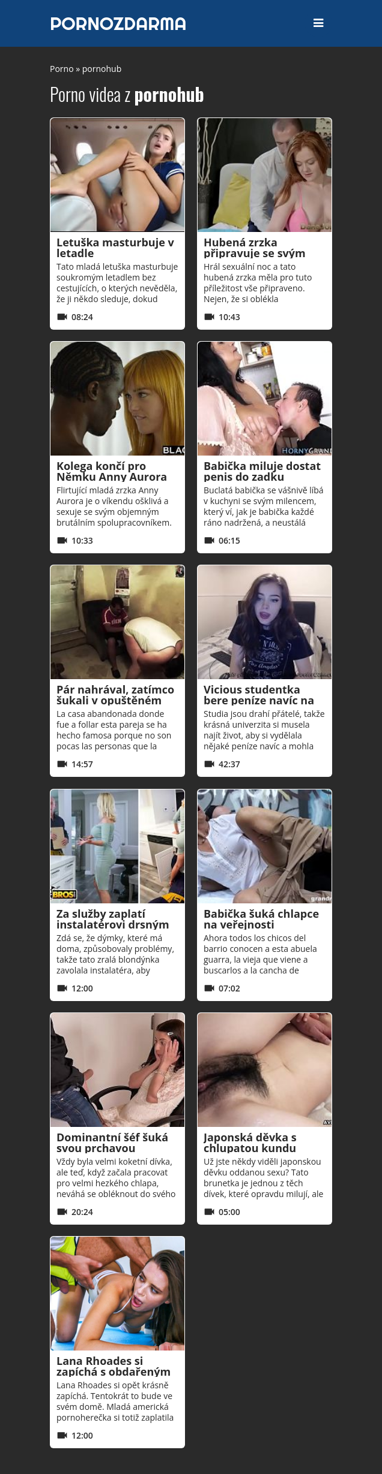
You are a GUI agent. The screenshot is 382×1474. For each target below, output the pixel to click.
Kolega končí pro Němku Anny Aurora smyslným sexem (111, 477)
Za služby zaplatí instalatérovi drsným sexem (112, 924)
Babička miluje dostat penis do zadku (262, 471)
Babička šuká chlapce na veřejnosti (261, 919)
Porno (62, 68)
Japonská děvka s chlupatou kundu (250, 1142)
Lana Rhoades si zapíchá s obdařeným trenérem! (113, 1371)
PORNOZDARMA (118, 23)
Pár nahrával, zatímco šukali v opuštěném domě (115, 700)
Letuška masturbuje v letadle (115, 247)
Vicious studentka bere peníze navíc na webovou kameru (259, 700)
